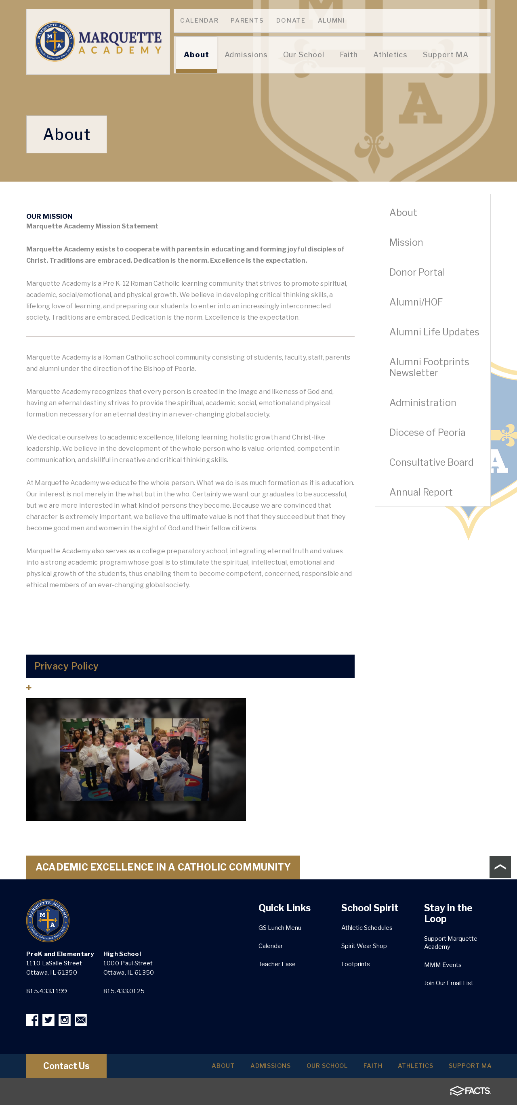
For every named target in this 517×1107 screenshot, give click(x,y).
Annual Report (421, 492)
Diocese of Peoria (427, 432)
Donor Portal (417, 272)
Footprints (355, 964)
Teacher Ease (277, 964)
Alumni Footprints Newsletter (429, 367)
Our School (300, 1067)
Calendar (199, 20)
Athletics (404, 1067)
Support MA (466, 1067)
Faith (354, 1067)
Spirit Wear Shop (364, 946)
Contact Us (73, 1068)
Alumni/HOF (416, 302)
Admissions (235, 1067)
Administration (422, 402)
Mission (406, 242)
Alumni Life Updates (434, 332)
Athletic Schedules (367, 927)
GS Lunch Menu (279, 927)
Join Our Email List (448, 983)
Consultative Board (431, 462)
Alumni (331, 20)
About (403, 212)
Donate (291, 20)
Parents (247, 20)
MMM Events (443, 965)
